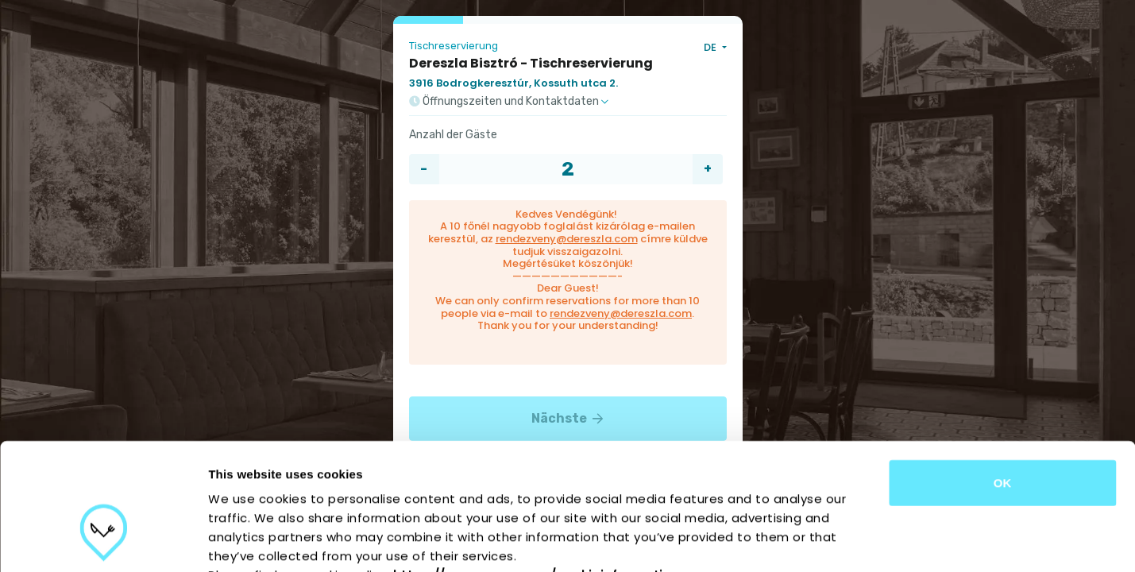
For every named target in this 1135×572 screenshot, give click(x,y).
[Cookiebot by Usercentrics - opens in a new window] (102, 541)
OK (1003, 384)
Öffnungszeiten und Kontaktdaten (508, 101)
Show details (834, 540)
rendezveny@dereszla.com (567, 238)
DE (711, 47)
